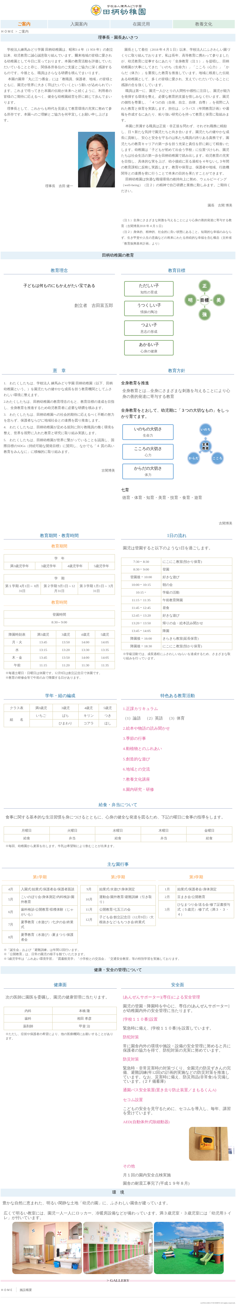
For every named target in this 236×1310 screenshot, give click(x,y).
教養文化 (203, 24)
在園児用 (141, 24)
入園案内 (79, 24)
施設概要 (26, 1290)
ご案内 (24, 24)
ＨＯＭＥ (7, 31)
